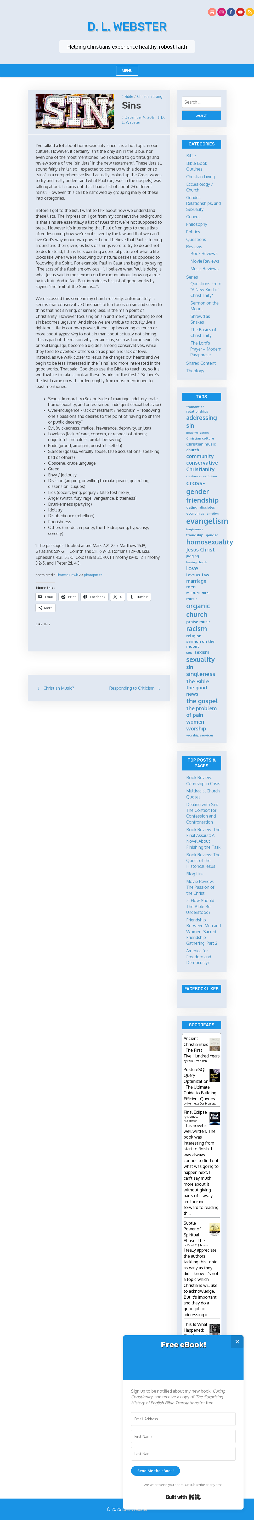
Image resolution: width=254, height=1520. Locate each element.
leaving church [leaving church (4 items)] (196, 562)
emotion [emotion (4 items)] (213, 513)
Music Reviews (204, 268)
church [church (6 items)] (192, 449)
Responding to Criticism (132, 688)
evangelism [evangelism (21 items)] (207, 521)
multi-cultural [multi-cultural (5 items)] (198, 593)
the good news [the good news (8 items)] (196, 690)
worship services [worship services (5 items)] (199, 735)
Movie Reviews (204, 261)
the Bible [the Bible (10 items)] (197, 681)
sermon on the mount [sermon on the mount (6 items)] (200, 644)
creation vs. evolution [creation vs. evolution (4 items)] (201, 476)
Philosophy (196, 224)
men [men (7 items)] (191, 586)
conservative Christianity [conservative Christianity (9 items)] (202, 465)
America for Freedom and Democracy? (198, 956)
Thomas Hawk (67, 574)
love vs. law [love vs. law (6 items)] (197, 574)
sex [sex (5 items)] (189, 652)
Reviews (194, 246)
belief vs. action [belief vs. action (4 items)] (197, 433)
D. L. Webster (127, 26)
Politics (193, 231)
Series (192, 277)
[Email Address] (183, 1419)
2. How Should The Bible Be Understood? (200, 906)
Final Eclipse (195, 1112)
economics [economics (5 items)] (195, 513)
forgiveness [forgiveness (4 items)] (194, 529)
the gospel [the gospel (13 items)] (202, 701)
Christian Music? (58, 688)
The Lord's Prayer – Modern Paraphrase (205, 348)
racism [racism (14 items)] (196, 628)
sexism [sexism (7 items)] (201, 652)
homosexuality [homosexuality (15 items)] (209, 542)
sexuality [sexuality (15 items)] (200, 659)
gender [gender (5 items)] (212, 535)
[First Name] (183, 1436)
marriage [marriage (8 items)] (196, 581)
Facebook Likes (201, 988)
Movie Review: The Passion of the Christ (200, 887)
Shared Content (201, 363)
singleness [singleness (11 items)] (200, 673)
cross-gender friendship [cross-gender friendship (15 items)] (202, 491)
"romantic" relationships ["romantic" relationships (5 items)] (197, 409)
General (193, 216)
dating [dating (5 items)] (191, 507)
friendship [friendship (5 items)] (194, 535)
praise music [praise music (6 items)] (198, 621)
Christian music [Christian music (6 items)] (201, 444)
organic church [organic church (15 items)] (198, 609)
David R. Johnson (197, 1245)
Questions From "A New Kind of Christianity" (205, 289)
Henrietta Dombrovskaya (202, 1103)
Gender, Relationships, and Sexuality (203, 203)
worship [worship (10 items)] (196, 728)
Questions (196, 239)
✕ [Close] (237, 1341)
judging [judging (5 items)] (192, 556)
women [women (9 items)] (195, 721)
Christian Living (149, 96)
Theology (195, 370)
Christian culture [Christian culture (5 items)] (200, 438)
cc (101, 574)
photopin (91, 574)
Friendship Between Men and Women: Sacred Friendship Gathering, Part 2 (203, 931)
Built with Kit (183, 1497)
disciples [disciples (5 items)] (207, 507)
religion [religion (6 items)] (193, 635)
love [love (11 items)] (192, 568)
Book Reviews (204, 253)
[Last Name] (183, 1454)
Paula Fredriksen (197, 1060)
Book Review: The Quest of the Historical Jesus (203, 860)
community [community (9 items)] (200, 456)
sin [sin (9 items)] (189, 667)
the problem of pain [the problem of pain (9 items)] (201, 711)
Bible (129, 96)
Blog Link (195, 873)
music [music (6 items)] (191, 598)
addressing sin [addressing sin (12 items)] (201, 421)
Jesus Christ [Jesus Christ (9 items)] (200, 549)
